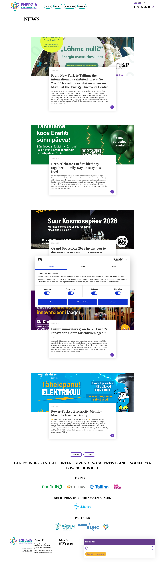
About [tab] (114, 266)
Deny (52, 302)
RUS (139, 2)
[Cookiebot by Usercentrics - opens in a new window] (114, 259)
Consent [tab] (51, 266)
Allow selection (82, 302)
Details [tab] (82, 266)
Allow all (113, 302)
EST (135, 2)
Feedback (62, 542)
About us (82, 6)
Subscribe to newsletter (96, 554)
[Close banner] (127, 259)
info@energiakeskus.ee (45, 552)
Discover (58, 6)
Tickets (48, 6)
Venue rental (70, 6)
